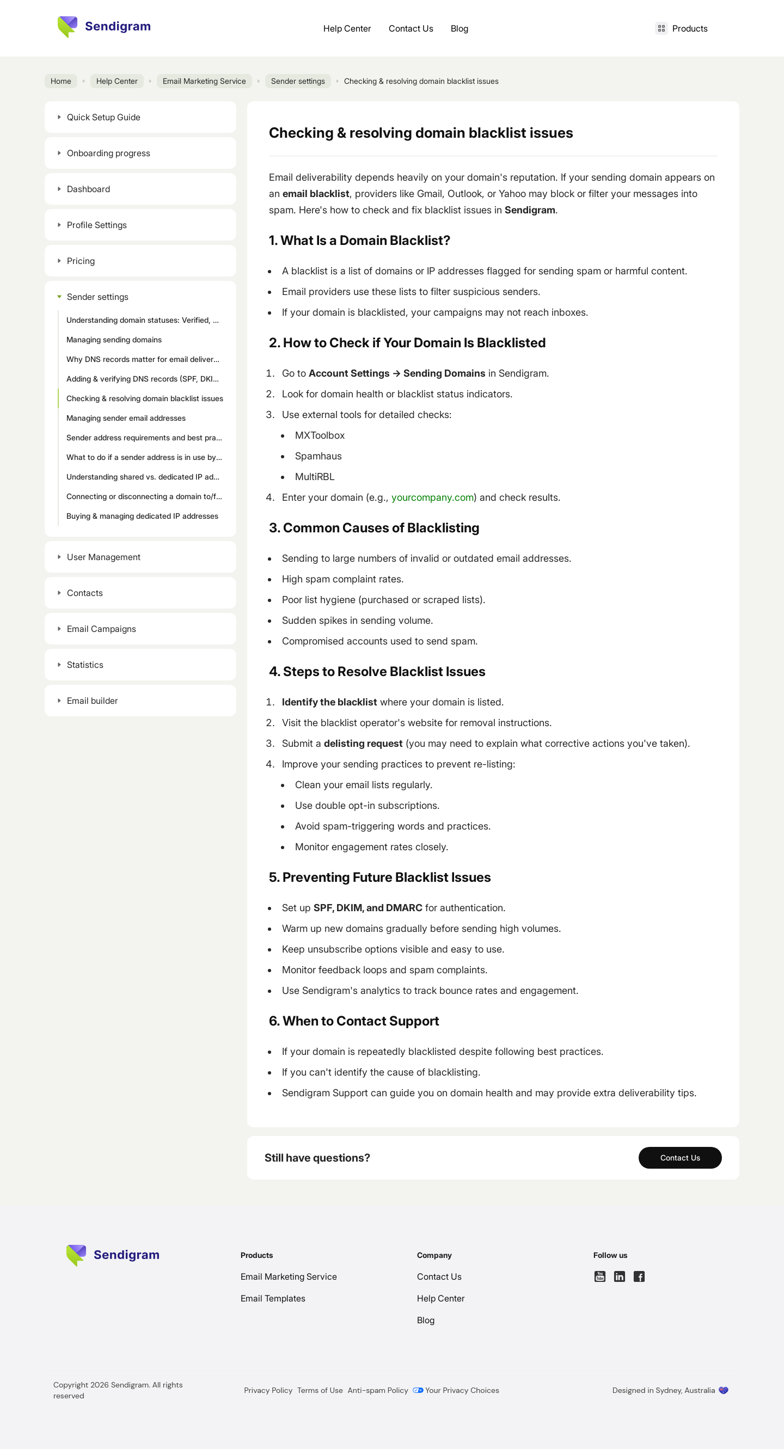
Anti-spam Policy (377, 1390)
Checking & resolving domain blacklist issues (144, 398)
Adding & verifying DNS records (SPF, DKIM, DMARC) (147, 378)
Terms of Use (320, 1390)
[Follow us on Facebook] (639, 1276)
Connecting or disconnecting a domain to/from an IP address (147, 496)
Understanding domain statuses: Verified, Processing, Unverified (147, 319)
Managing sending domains (114, 339)
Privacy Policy (268, 1390)
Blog (459, 28)
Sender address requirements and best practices (147, 437)
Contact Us (411, 28)
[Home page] (104, 27)
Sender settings (298, 80)
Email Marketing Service (204, 80)
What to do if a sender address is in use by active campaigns (147, 457)
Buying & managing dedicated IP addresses (142, 515)
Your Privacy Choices (456, 1390)
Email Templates (273, 1298)
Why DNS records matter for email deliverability (147, 359)
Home (61, 80)
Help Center (347, 28)
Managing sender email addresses (126, 417)
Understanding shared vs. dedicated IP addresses (147, 476)
